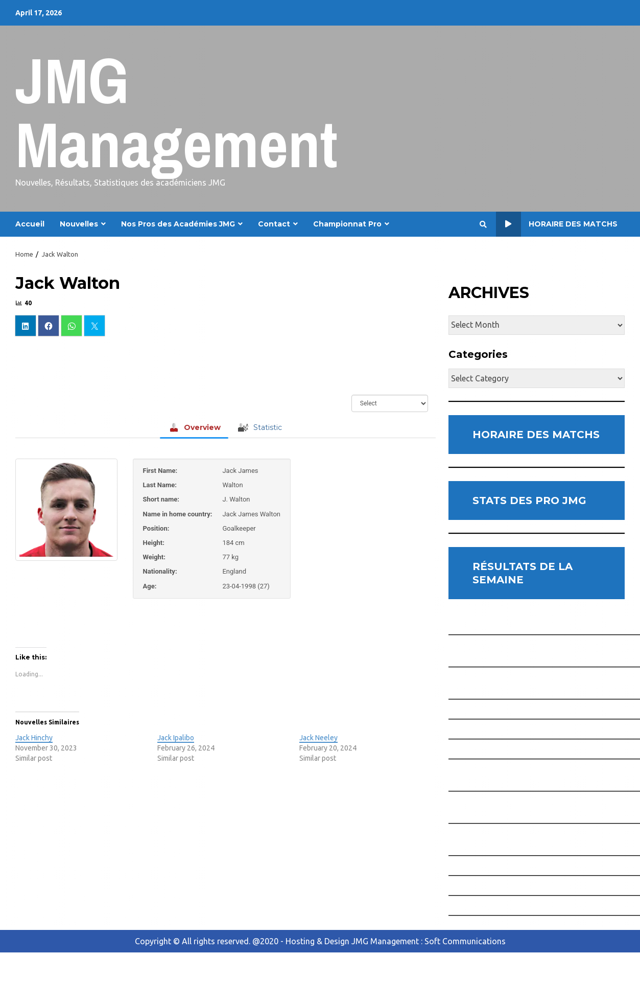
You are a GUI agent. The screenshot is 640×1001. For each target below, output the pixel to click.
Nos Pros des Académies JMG (178, 224)
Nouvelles (79, 224)
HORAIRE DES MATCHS (536, 434)
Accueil (29, 224)
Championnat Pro (347, 224)
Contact (274, 224)
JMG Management (176, 112)
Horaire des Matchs (557, 224)
